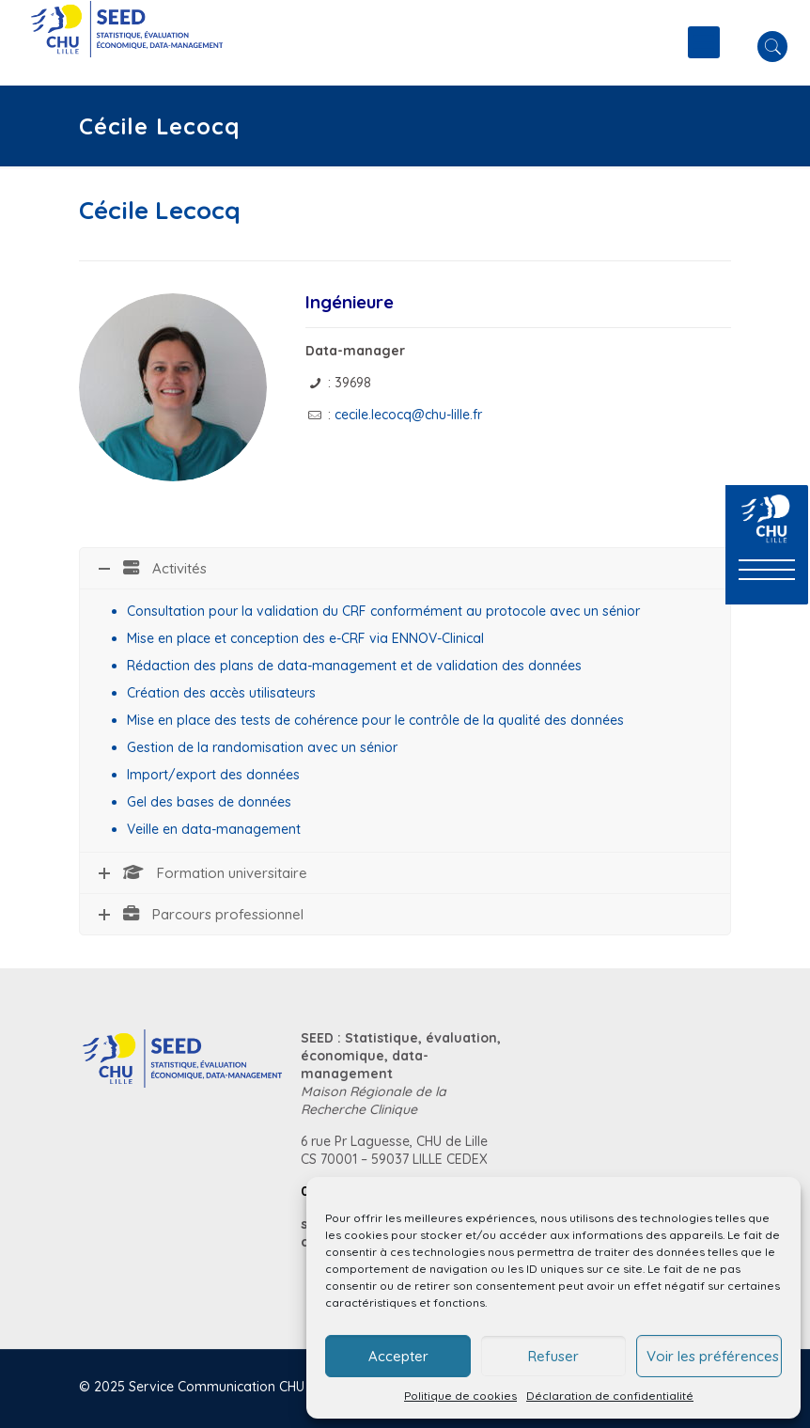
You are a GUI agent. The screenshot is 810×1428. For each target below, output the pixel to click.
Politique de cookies (460, 1396)
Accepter (398, 1356)
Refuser (553, 1356)
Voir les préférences (712, 1356)
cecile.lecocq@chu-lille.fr (408, 414)
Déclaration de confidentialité (609, 1396)
